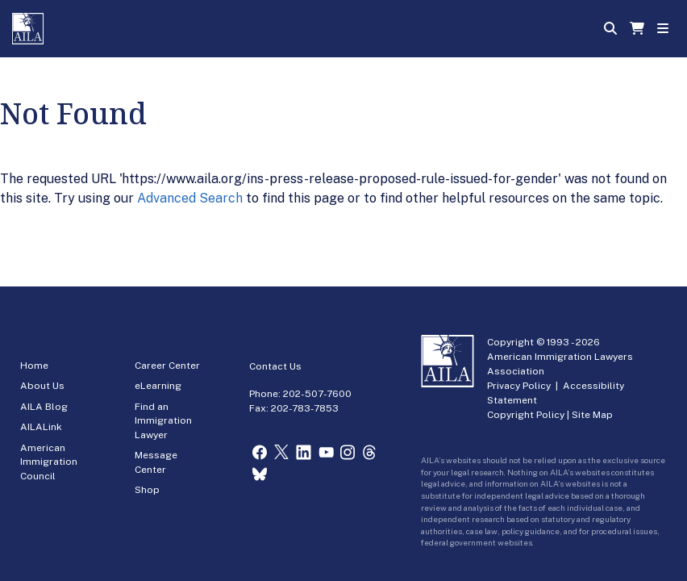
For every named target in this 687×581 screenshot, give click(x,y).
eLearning (158, 385)
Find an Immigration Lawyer (163, 421)
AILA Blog (44, 406)
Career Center (167, 365)
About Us (42, 385)
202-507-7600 (317, 393)
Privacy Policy (519, 385)
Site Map (592, 414)
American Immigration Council (48, 462)
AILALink (41, 427)
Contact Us (275, 366)
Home (34, 365)
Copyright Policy (525, 414)
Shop (147, 489)
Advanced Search (190, 198)
